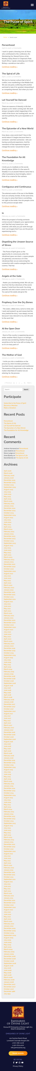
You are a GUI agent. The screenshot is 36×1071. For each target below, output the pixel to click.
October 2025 (9, 485)
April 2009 (7, 947)
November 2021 (9, 595)
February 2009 (9, 952)
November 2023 (9, 538)
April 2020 (7, 639)
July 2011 (7, 884)
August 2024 (8, 517)
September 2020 (10, 627)
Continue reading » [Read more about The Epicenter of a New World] (9, 150)
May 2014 (7, 805)
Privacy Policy (18, 1066)
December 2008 (9, 956)
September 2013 (10, 823)
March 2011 (8, 893)
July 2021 (7, 604)
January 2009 (9, 954)
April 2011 (7, 891)
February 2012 (9, 868)
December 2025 (9, 480)
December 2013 (9, 816)
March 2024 (8, 529)
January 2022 (9, 590)
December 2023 (9, 536)
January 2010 (8, 926)
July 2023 (7, 548)
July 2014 (7, 800)
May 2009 (7, 945)
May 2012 (7, 861)
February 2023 (9, 559)
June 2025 (7, 494)
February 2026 (9, 475)
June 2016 (7, 746)
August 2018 (8, 686)
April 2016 (7, 751)
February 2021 (9, 616)
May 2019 (7, 665)
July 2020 (7, 632)
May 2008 (7, 973)
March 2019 (8, 669)
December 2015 (9, 760)
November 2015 (9, 763)
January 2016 (8, 758)
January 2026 (9, 478)
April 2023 (7, 555)
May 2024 (7, 524)
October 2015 (9, 765)
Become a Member (11, 405)
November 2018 (9, 679)
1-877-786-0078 (18, 1043)
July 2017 (7, 716)
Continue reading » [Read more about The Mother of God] (9, 377)
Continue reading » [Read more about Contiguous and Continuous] (9, 206)
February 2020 (9, 644)
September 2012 (10, 851)
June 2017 (7, 718)
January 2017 (8, 730)
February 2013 (9, 840)
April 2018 (7, 695)
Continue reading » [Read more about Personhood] (9, 67)
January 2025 (9, 506)
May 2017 (7, 721)
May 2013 (7, 833)
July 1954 (7, 994)
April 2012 (7, 863)
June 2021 (7, 606)
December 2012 (9, 844)
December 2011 (9, 872)
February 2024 (9, 531)
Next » (29, 383)
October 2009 (9, 933)
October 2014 (9, 793)
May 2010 (7, 917)
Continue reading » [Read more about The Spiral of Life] (9, 93)
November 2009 (10, 931)
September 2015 (10, 767)
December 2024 (9, 508)
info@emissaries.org (18, 1048)
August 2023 (8, 545)
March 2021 (8, 613)
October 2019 (9, 653)
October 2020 (9, 625)
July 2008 (7, 968)
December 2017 (9, 704)
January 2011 (8, 898)
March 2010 (8, 921)
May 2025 (7, 496)
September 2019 (10, 655)
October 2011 (8, 877)
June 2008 (7, 970)
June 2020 (7, 634)
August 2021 (8, 602)
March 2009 (8, 949)
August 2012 (8, 854)
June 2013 (7, 830)
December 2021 (9, 592)
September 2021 (10, 599)
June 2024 (7, 522)
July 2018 (7, 688)
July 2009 (7, 940)
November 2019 (9, 651)
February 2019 (9, 672)
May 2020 (7, 637)
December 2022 (9, 564)
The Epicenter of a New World (17, 128)
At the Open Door (11, 328)
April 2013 (7, 835)
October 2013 (9, 821)
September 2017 (10, 711)
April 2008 (7, 975)
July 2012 (7, 856)
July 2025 (7, 492)
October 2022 (9, 569)
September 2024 (10, 515)
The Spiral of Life (11, 73)
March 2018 (8, 697)
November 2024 (9, 510)
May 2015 (7, 777)
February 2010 (9, 924)
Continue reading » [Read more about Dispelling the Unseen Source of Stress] (9, 269)
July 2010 (7, 912)
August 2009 (8, 938)
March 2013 (8, 837)
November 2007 (10, 987)
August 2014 (8, 798)
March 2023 (8, 557)
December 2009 (9, 928)
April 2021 (7, 611)
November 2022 (9, 566)
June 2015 (7, 774)
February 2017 (9, 728)
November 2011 (9, 875)
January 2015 (8, 786)
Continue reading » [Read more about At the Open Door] (9, 348)
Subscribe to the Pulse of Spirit (15, 403)
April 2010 (7, 919)
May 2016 (7, 749)
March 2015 (8, 781)
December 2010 (9, 900)
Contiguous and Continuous (16, 186)
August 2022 (8, 574)
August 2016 (8, 742)
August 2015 (8, 770)
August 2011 (8, 882)
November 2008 (10, 959)
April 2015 (7, 779)
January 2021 (8, 618)
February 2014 (9, 812)
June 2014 (7, 802)
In (3, 213)
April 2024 (7, 527)
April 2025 (7, 499)
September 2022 (10, 571)
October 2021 (9, 597)
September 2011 (9, 879)
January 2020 (9, 646)
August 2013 (8, 826)
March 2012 (8, 865)
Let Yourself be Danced (14, 100)
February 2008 (9, 980)
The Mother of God (12, 355)
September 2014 (10, 795)
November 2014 (9, 791)
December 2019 (9, 648)
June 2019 (7, 662)
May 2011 (7, 889)
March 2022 (8, 585)
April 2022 (7, 583)
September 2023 (10, 543)
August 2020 (8, 630)
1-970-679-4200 (18, 1045)
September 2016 (10, 739)
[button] (32, 5)
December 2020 (9, 620)
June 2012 (7, 858)
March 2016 (8, 753)
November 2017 (9, 707)
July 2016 (7, 744)
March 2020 (8, 641)
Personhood (8, 45)
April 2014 (7, 807)
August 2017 (8, 714)
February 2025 (9, 503)
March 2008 (8, 977)
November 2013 (9, 819)
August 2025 (8, 489)
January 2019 (8, 674)
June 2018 (7, 690)
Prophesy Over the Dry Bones (17, 302)
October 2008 (9, 961)
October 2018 (9, 681)
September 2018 (10, 683)
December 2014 (9, 788)
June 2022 (7, 578)
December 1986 (9, 991)
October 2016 (9, 737)
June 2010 (7, 914)
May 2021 (7, 609)
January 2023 (9, 562)
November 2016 (9, 735)
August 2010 (8, 910)
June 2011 (7, 886)
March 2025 (8, 501)
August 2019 (8, 658)
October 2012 (9, 849)
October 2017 (9, 709)
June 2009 (7, 942)
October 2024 (9, 513)
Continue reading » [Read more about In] (9, 235)
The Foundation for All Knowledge (16, 430)
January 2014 (8, 814)
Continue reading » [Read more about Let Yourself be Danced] (9, 122)
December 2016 (9, 732)
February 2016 (9, 756)
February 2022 (9, 588)
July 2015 (7, 772)
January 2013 (8, 842)
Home (5, 37)
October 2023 (9, 541)
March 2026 (8, 473)
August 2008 (8, 966)
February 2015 (9, 784)
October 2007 (9, 989)
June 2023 (7, 550)
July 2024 (7, 520)
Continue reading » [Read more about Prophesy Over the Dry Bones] (9, 322)
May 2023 (7, 552)
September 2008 (10, 963)
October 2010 (9, 905)
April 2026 (7, 471)
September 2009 (10, 935)
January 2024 (9, 534)
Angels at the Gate (11, 276)
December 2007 (9, 984)
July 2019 (7, 660)
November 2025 (9, 482)
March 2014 (8, 809)
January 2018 (8, 702)
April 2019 (7, 667)
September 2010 (10, 907)
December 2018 (9, 676)
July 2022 (7, 576)
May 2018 (7, 693)
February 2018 (9, 700)
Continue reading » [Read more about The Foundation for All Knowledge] (9, 180)
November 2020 (10, 623)
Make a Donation (10, 408)
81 (24, 383)
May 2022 (7, 581)
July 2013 (7, 828)
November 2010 (9, 903)
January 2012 (8, 870)
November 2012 (9, 847)
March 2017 (8, 725)
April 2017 (7, 723)
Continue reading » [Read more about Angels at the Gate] (9, 295)
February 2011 (9, 896)
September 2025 (10, 487)
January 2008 (9, 982)
